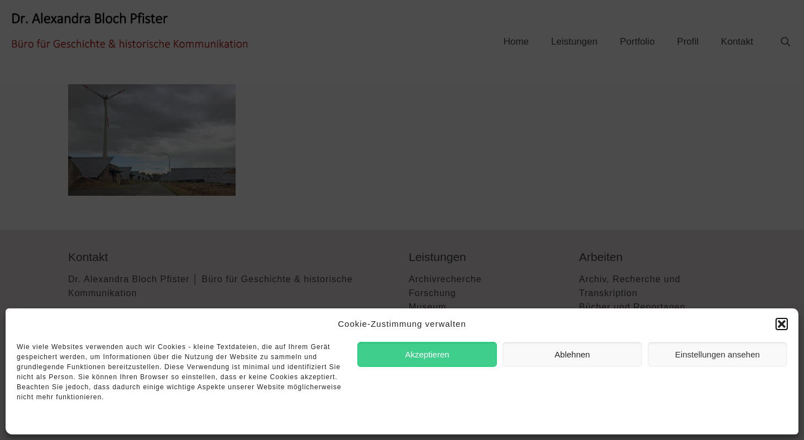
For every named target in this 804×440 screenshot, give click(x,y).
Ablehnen (572, 354)
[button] (781, 324)
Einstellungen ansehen (717, 354)
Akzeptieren (427, 354)
